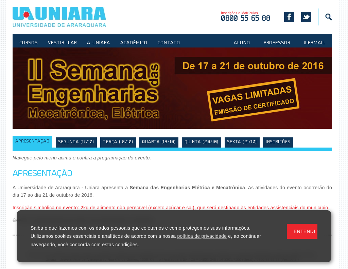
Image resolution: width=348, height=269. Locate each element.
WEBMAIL (314, 43)
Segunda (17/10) (76, 142)
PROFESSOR (277, 43)
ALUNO (242, 43)
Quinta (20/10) (202, 142)
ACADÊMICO (133, 43)
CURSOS (28, 43)
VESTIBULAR (62, 43)
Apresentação (32, 141)
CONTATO (169, 43)
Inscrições (278, 142)
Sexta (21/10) (242, 142)
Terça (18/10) (118, 142)
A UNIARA (98, 43)
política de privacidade (202, 236)
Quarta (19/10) (159, 142)
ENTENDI (304, 231)
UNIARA (69, 17)
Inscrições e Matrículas (245, 16)
